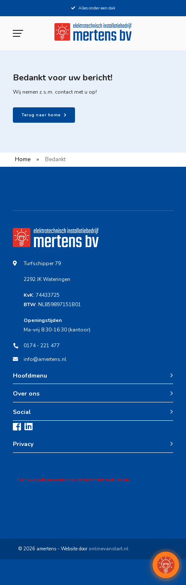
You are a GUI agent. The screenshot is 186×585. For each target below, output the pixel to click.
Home (22, 159)
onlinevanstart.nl (109, 549)
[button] (166, 565)
